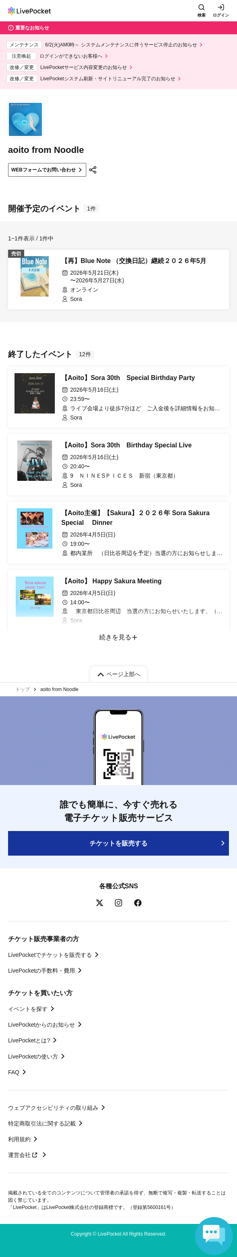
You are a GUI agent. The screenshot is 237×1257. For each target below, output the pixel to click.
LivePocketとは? (29, 1040)
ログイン (221, 15)
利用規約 (19, 1139)
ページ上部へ (123, 674)
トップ (22, 689)
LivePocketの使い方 (33, 1056)
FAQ (13, 1072)
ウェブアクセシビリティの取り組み (53, 1108)
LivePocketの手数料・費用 (41, 970)
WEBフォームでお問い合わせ (43, 170)
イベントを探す (28, 1009)
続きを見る (115, 637)
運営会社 (24, 1155)
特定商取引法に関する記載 (42, 1123)
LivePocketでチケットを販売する (50, 955)
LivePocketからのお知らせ (41, 1024)
